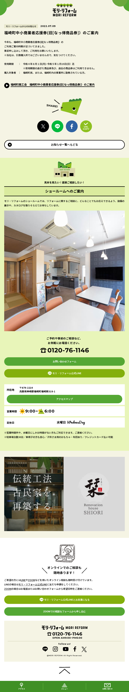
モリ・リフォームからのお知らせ (21, 26)
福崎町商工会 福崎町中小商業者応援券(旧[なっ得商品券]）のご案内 (53, 84)
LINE (23, 580)
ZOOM (31, 580)
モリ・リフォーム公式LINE (33, 584)
